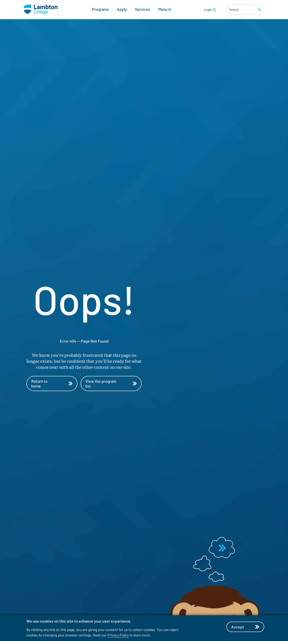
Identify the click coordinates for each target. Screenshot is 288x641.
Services (142, 9)
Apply (122, 9)
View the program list (111, 383)
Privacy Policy (118, 635)
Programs (100, 9)
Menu (164, 9)
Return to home (51, 383)
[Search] (260, 9)
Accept (245, 626)
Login (210, 10)
